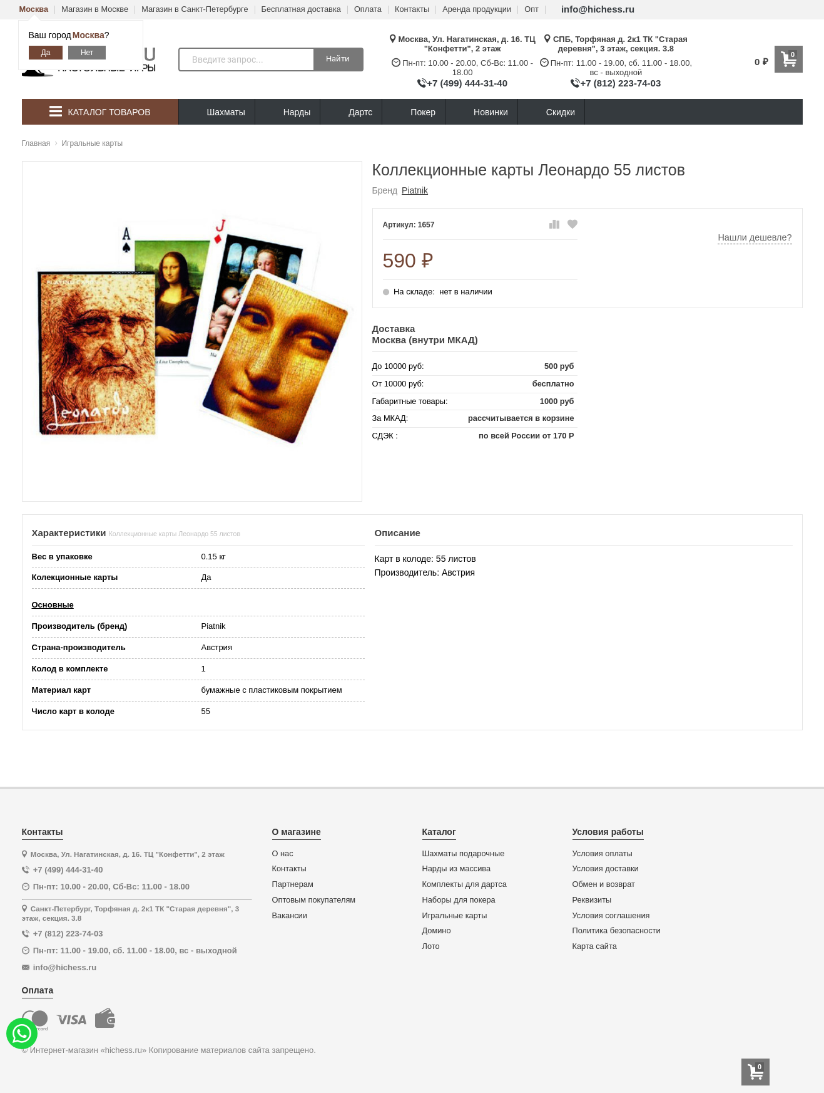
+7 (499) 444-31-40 (467, 83)
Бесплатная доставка (301, 10)
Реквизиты (592, 900)
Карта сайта (594, 946)
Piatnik (415, 190)
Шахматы (216, 112)
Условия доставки (605, 868)
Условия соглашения (611, 915)
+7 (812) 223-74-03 (620, 83)
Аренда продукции (476, 10)
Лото (431, 946)
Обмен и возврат (603, 884)
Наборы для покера (459, 900)
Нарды (288, 112)
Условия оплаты (602, 853)
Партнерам (292, 884)
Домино (436, 930)
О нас (282, 853)
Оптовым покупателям (314, 900)
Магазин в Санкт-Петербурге (194, 10)
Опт (531, 10)
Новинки (481, 112)
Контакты (412, 10)
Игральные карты (454, 915)
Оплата (368, 10)
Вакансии (289, 915)
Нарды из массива (456, 868)
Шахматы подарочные (463, 853)
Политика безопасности (616, 930)
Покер (413, 112)
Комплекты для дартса (464, 884)
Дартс (351, 112)
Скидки (551, 114)
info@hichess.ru (597, 9)
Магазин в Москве (94, 10)
